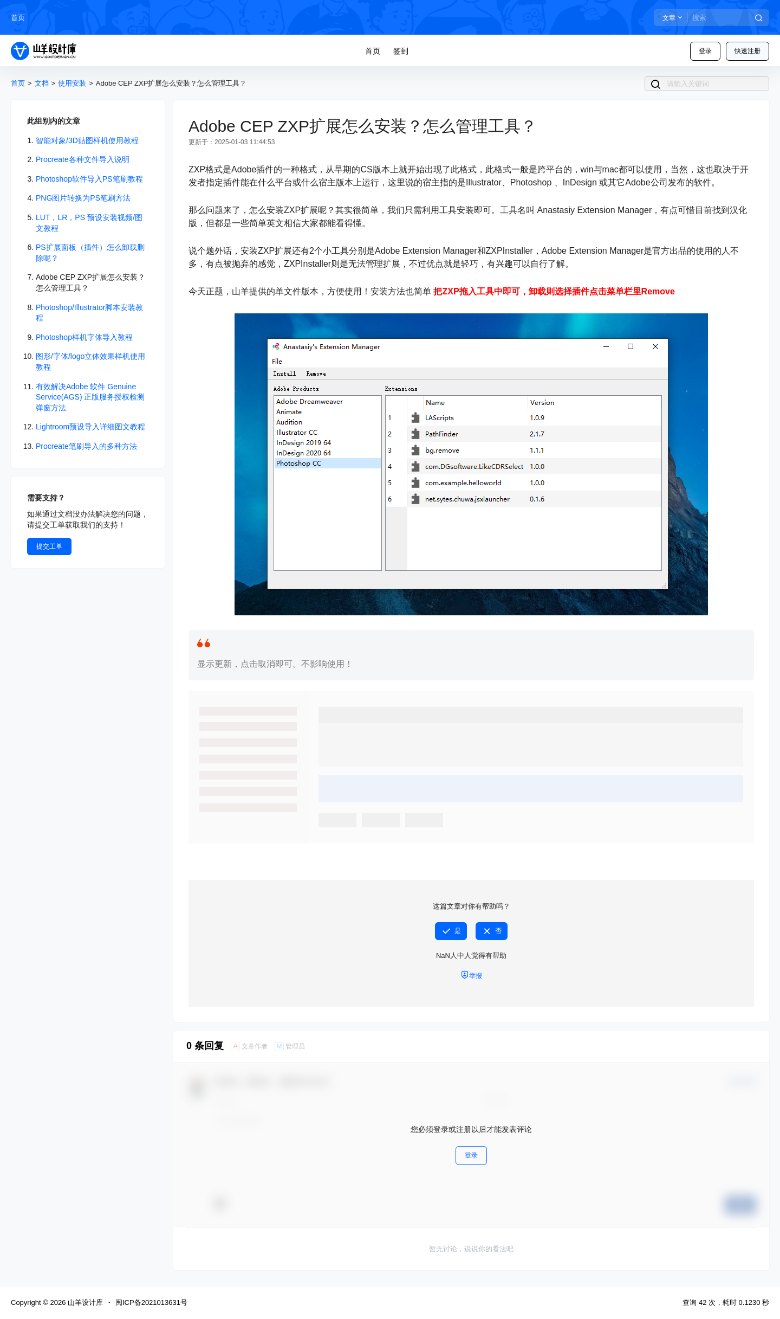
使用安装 (72, 83)
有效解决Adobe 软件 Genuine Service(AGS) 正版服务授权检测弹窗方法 (90, 397)
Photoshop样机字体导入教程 (84, 337)
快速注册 (747, 51)
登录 (705, 51)
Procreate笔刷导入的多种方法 (86, 446)
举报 (471, 975)
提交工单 (49, 546)
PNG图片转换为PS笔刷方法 (83, 198)
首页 (18, 18)
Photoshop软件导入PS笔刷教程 (89, 179)
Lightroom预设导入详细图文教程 (90, 426)
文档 (42, 83)
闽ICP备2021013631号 (151, 1302)
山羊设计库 (84, 1302)
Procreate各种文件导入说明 (82, 159)
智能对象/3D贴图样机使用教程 (87, 140)
